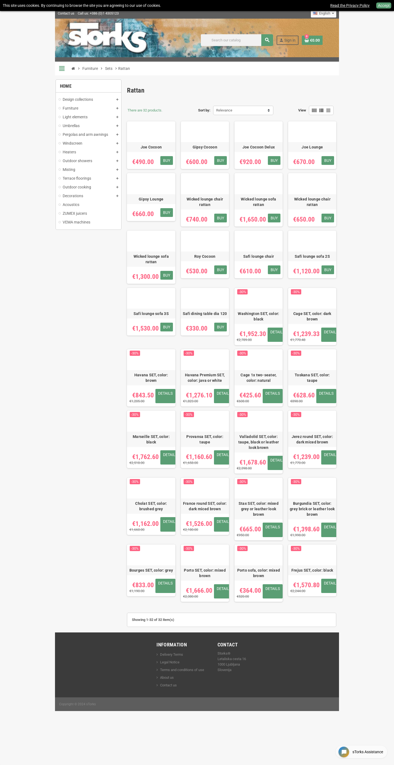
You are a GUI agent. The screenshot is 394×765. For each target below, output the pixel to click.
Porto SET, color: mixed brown (206, 610)
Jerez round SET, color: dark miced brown (330, 473)
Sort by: (204, 110)
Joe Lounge (330, 155)
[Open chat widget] (358, 749)
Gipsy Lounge (144, 215)
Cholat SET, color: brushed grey (144, 543)
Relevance (224, 110)
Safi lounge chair (268, 276)
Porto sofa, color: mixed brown (268, 613)
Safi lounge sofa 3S (144, 336)
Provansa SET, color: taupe (206, 470)
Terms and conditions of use (175, 710)
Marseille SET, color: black (144, 470)
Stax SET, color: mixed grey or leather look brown (268, 543)
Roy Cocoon (206, 276)
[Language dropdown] (345, 13)
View (324, 110)
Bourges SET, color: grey (144, 610)
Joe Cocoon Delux (268, 155)
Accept (384, 5)
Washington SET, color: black (268, 336)
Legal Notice (162, 702)
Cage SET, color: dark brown (330, 336)
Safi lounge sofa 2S (330, 276)
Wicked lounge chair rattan (206, 215)
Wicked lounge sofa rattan (268, 215)
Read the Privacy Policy (350, 5)
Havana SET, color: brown (144, 400)
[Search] (257, 40)
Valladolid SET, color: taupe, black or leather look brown (268, 473)
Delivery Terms (164, 695)
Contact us (44, 13)
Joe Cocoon (144, 155)
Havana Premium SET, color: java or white (206, 403)
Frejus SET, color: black (330, 610)
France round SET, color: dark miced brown (206, 543)
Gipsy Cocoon (206, 155)
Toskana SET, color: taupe (330, 400)
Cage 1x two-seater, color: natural (268, 403)
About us (159, 718)
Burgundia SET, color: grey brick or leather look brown (330, 543)
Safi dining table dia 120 (206, 336)
